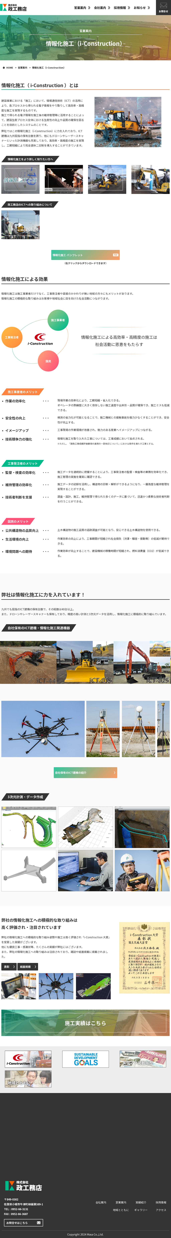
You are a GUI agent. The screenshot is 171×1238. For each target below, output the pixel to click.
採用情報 (120, 7)
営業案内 (80, 7)
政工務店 (13, 7)
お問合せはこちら (17, 1223)
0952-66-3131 (19, 1209)
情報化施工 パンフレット (68, 255)
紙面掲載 (25, 967)
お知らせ (140, 7)
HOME (9, 67)
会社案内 (100, 7)
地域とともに (121, 1210)
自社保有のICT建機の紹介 (70, 773)
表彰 (6, 967)
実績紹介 (141, 1202)
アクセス (161, 1210)
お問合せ (163, 11)
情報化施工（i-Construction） (49, 67)
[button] (20, 179)
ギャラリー (141, 1210)
